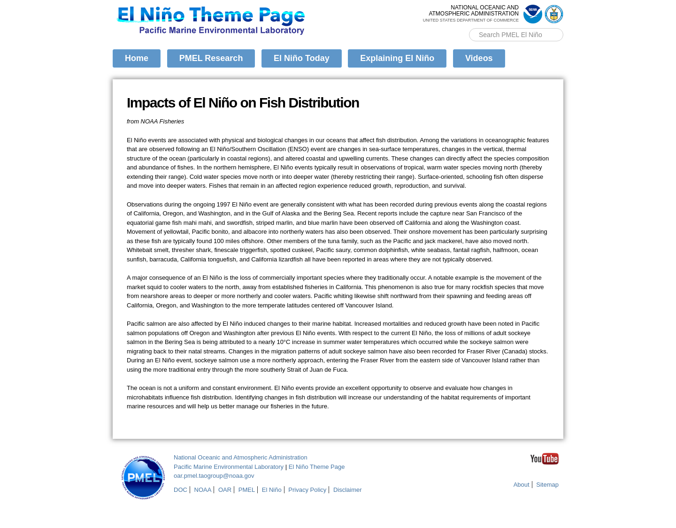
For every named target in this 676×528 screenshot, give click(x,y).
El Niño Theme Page (317, 466)
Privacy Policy (307, 489)
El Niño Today (302, 58)
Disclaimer (347, 489)
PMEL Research (211, 58)
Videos (479, 58)
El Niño (272, 489)
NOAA (203, 489)
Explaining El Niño (397, 58)
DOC (180, 489)
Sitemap (547, 484)
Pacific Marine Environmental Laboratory (229, 466)
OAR (224, 489)
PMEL (246, 489)
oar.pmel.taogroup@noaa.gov (214, 475)
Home (136, 58)
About (522, 484)
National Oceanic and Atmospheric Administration (240, 457)
